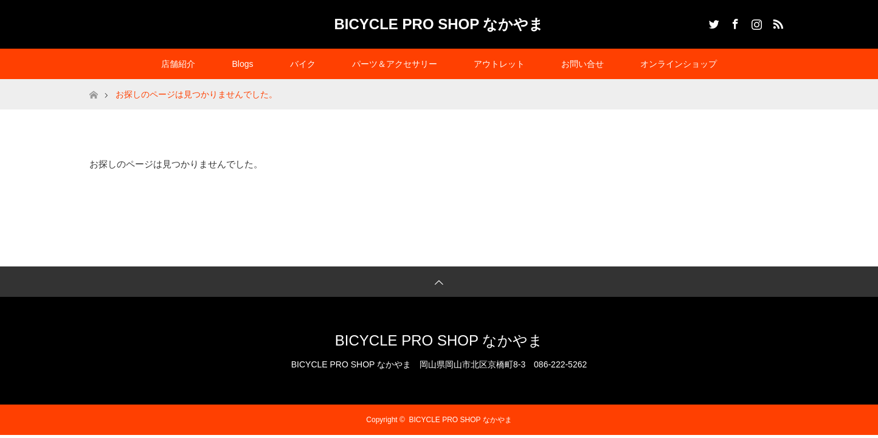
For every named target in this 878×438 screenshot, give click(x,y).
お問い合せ (582, 64)
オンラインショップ (678, 64)
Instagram (755, 22)
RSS (776, 22)
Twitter (712, 22)
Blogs (242, 64)
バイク (303, 64)
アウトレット (499, 64)
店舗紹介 (178, 64)
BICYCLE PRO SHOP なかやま (439, 24)
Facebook (734, 22)
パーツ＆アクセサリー (394, 64)
